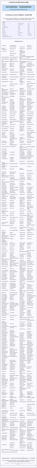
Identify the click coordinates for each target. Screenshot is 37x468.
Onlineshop (22, 18)
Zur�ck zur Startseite (6, 458)
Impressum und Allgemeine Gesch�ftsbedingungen (20, 458)
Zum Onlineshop (32, 458)
